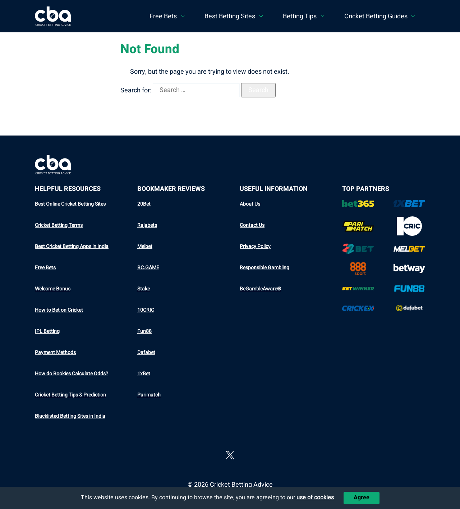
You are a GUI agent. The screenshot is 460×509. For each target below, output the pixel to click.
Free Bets (45, 267)
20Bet (144, 204)
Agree (361, 497)
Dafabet (146, 352)
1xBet (143, 373)
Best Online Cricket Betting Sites (70, 204)
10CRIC (145, 310)
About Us (250, 204)
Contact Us (252, 225)
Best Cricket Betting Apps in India (72, 246)
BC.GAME (148, 267)
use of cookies (315, 497)
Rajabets (147, 225)
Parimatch (149, 395)
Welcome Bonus (52, 289)
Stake (143, 289)
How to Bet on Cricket (59, 310)
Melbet (144, 246)
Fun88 (144, 331)
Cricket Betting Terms (59, 225)
